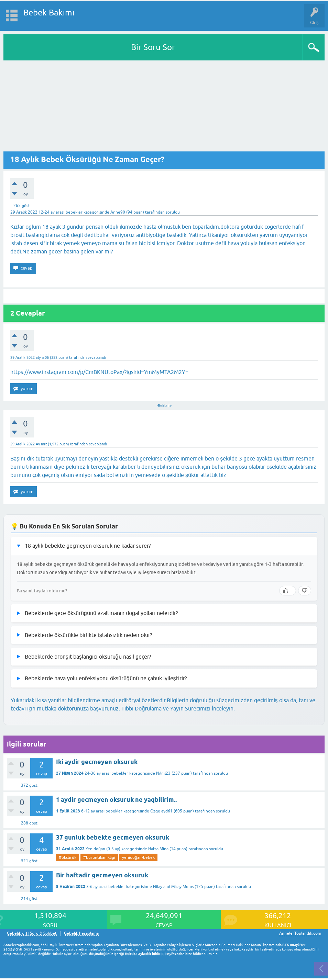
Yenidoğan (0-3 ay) (103, 848)
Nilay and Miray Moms (173, 886)
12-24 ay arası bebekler (60, 212)
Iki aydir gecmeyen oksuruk (97, 761)
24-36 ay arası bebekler (106, 773)
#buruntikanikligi (99, 857)
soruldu (173, 212)
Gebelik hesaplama (81, 933)
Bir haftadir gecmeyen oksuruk (102, 875)
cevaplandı (97, 357)
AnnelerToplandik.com (300, 933)
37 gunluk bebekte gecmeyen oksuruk (112, 837)
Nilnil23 (163, 773)
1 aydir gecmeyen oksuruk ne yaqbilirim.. (116, 799)
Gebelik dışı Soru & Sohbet (32, 933)
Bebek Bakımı (49, 12)
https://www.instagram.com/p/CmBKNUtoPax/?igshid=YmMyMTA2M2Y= (99, 372)
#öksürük (67, 857)
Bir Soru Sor (153, 47)
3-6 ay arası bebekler (105, 886)
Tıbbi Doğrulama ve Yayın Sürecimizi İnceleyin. (178, 708)
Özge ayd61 (161, 811)
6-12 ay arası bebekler (101, 811)
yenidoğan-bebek (138, 857)
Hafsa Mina (158, 848)
